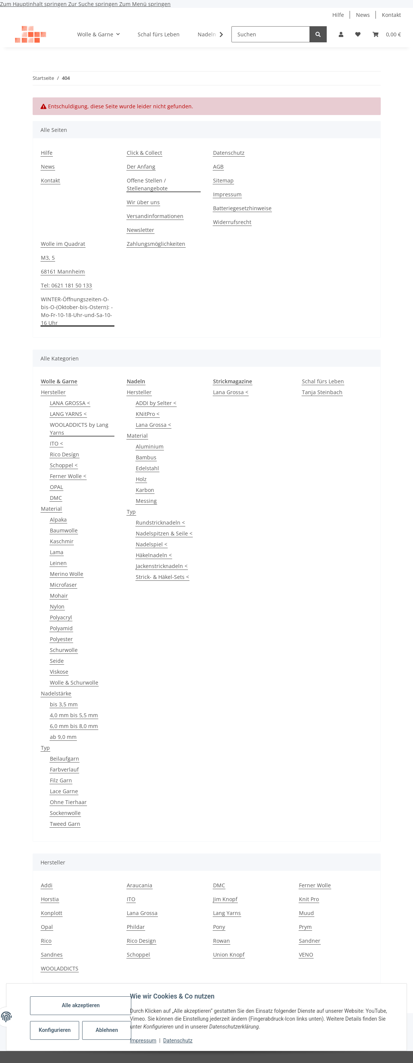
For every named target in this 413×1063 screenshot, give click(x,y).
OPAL (56, 486)
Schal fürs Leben (323, 381)
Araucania (139, 885)
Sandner (309, 940)
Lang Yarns (227, 912)
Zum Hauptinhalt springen (34, 3)
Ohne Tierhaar (68, 802)
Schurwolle (64, 649)
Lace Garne (64, 791)
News (363, 14)
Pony (219, 926)
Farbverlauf (64, 769)
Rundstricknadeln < (160, 522)
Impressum (145, 1041)
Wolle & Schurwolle (74, 682)
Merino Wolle (66, 573)
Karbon (145, 489)
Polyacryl (61, 617)
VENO (306, 954)
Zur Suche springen (93, 3)
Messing (146, 500)
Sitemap (223, 180)
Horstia (50, 899)
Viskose (59, 671)
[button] (341, 34)
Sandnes (52, 954)
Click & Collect (144, 152)
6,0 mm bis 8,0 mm (74, 726)
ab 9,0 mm (63, 736)
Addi (47, 885)
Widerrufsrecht (232, 222)
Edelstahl (147, 468)
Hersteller (53, 392)
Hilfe (338, 14)
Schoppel (138, 954)
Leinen (58, 563)
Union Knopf (229, 954)
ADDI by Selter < (156, 403)
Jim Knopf (225, 899)
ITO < (56, 443)
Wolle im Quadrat (63, 243)
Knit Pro (309, 899)
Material (51, 508)
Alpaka (58, 519)
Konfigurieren (57, 1030)
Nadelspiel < (151, 544)
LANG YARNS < (68, 413)
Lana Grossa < (153, 424)
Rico (46, 940)
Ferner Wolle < (68, 476)
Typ (45, 747)
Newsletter (140, 229)
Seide (57, 660)
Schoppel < (64, 465)
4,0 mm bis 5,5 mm (74, 715)
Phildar (136, 926)
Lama (56, 552)
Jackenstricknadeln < (162, 566)
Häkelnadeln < (154, 555)
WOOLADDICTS (59, 968)
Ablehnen (109, 1030)
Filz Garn (61, 780)
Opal (47, 926)
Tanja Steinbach (322, 392)
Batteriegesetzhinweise (242, 208)
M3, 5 (48, 257)
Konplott (51, 912)
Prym (305, 926)
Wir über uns (143, 202)
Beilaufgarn (64, 758)
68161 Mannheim (63, 271)
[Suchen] (270, 34)
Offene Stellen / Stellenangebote (147, 184)
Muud (306, 912)
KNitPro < (147, 413)
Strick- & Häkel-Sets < (162, 576)
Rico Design (141, 940)
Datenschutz (179, 1041)
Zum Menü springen (145, 3)
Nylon (57, 606)
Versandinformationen (155, 216)
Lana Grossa (142, 912)
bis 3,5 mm (64, 704)
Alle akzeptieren (82, 1005)
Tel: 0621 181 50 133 (66, 285)
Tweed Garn (65, 823)
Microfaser (63, 584)
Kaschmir (62, 541)
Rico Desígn (64, 454)
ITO (131, 899)
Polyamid (61, 628)
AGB (218, 166)
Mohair (59, 595)
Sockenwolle (65, 812)
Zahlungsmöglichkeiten (156, 243)
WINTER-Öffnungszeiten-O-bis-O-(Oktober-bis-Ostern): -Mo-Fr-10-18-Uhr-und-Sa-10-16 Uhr (77, 311)
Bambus (146, 457)
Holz (141, 479)
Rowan (221, 940)
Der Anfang (141, 166)
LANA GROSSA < (70, 403)
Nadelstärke (56, 693)
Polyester (61, 639)
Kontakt (391, 14)
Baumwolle (64, 530)
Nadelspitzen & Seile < (164, 533)
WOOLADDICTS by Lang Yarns (79, 428)
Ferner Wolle (315, 885)
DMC (56, 497)
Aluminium (150, 446)
